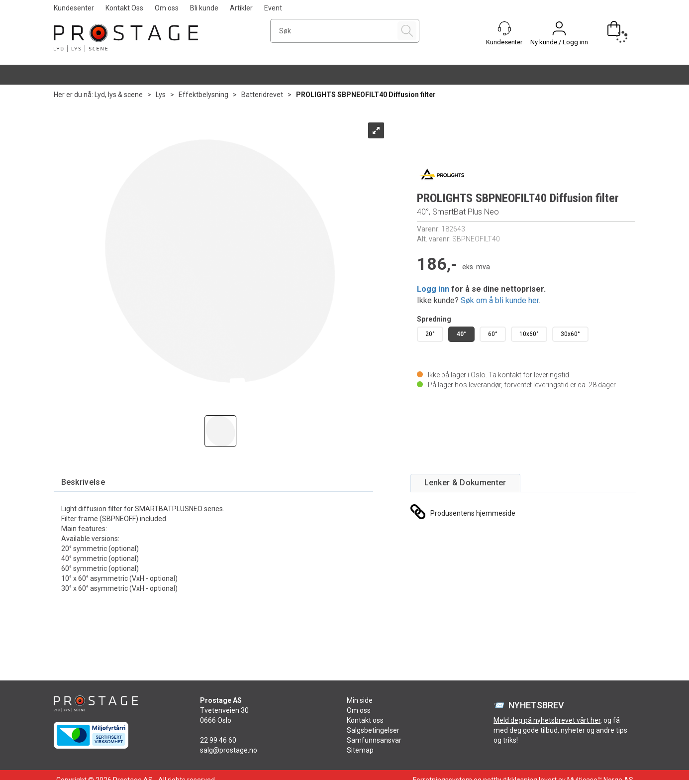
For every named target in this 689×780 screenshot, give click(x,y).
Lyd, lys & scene (119, 95)
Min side (360, 700)
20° (430, 334)
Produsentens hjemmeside (472, 513)
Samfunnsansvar (374, 740)
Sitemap (360, 750)
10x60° (529, 334)
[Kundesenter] (504, 28)
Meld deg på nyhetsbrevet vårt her (546, 720)
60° (492, 334)
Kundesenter (74, 8)
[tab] (83, 482)
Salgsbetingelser (373, 730)
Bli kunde (204, 8)
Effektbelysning (203, 95)
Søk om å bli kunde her (500, 300)
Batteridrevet (262, 95)
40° (461, 334)
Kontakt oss (365, 720)
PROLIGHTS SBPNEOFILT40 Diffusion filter (366, 95)
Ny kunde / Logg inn (559, 42)
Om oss (167, 8)
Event (273, 8)
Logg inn (433, 289)
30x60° (570, 334)
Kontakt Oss (124, 8)
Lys (161, 95)
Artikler (241, 8)
